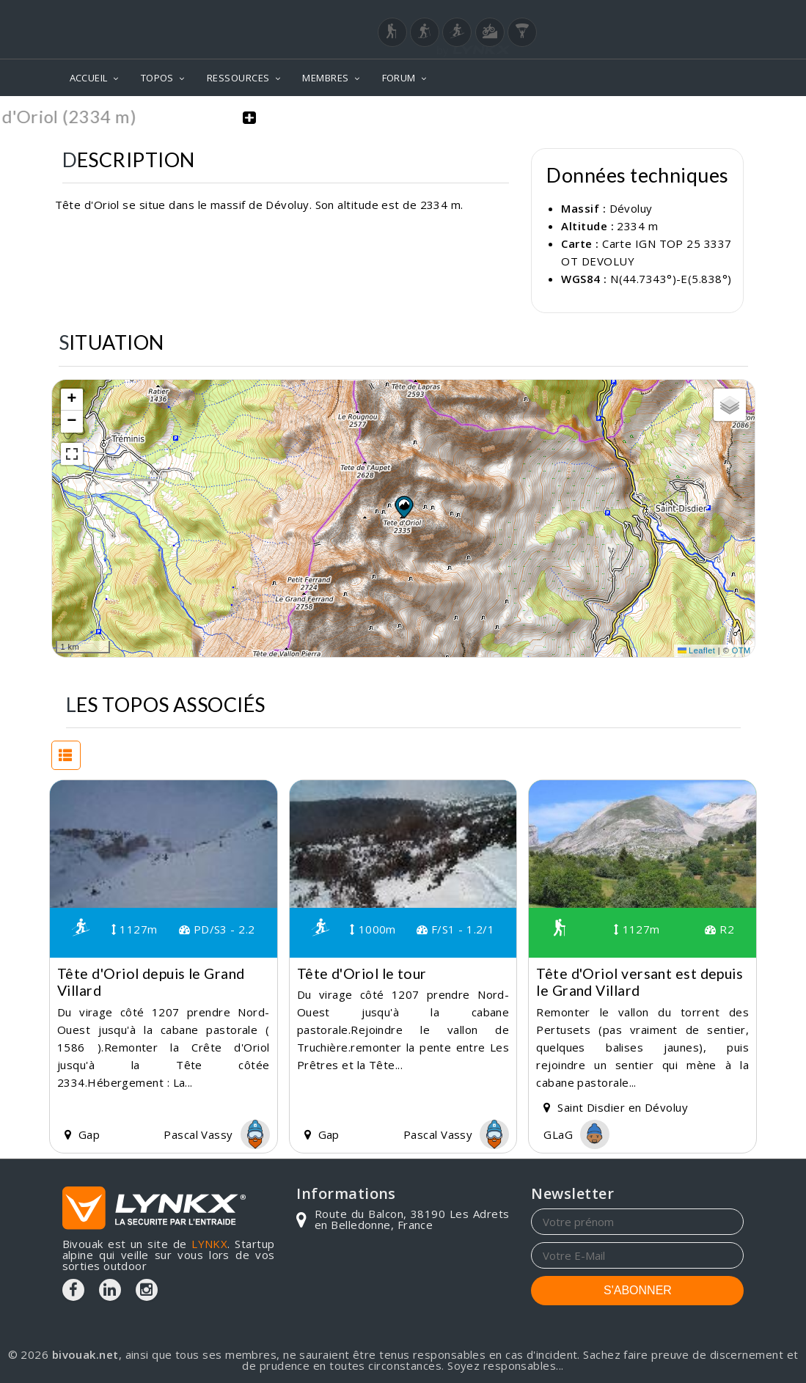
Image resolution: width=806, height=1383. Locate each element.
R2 (719, 928)
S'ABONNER (638, 1289)
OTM (741, 649)
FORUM (399, 77)
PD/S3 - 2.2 (217, 928)
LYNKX (209, 1243)
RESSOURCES (238, 77)
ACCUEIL (89, 77)
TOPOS (157, 77)
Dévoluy (631, 207)
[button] (403, 505)
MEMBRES (325, 77)
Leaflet (697, 649)
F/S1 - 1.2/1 (455, 928)
